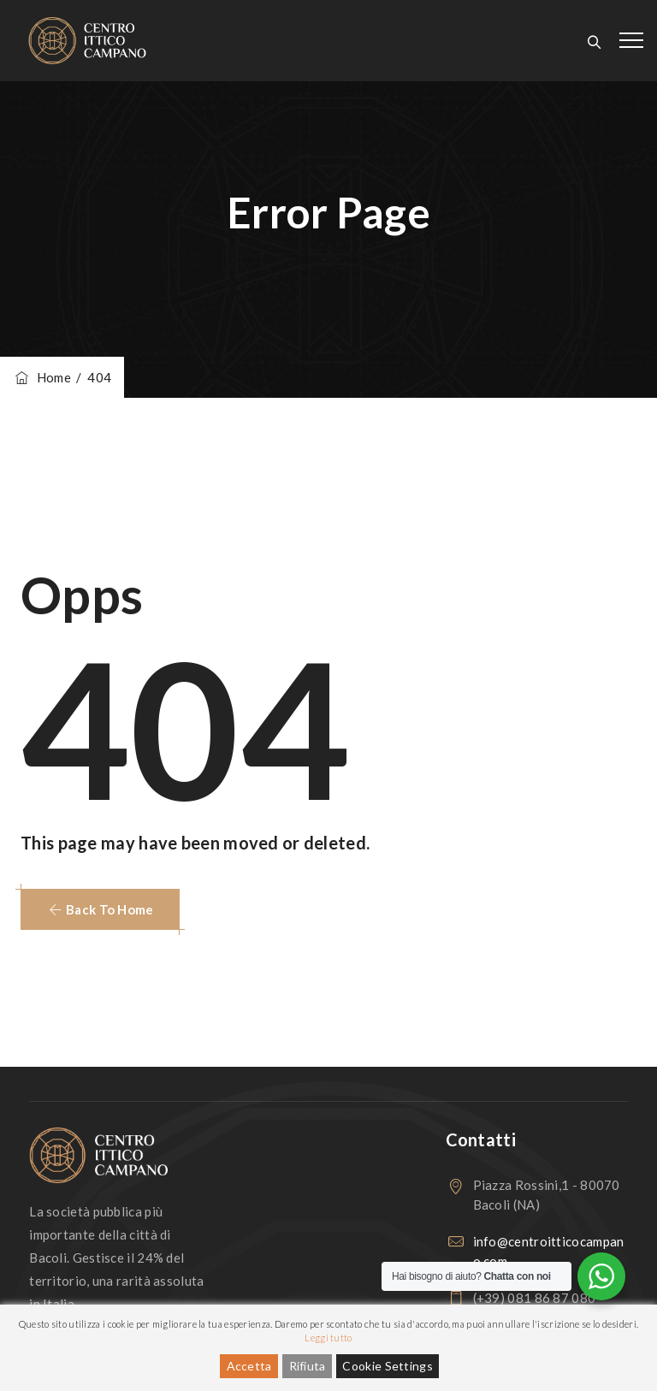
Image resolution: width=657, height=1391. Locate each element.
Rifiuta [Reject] (307, 1365)
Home (42, 377)
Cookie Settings (387, 1365)
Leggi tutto (328, 1337)
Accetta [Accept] (249, 1365)
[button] (100, 909)
